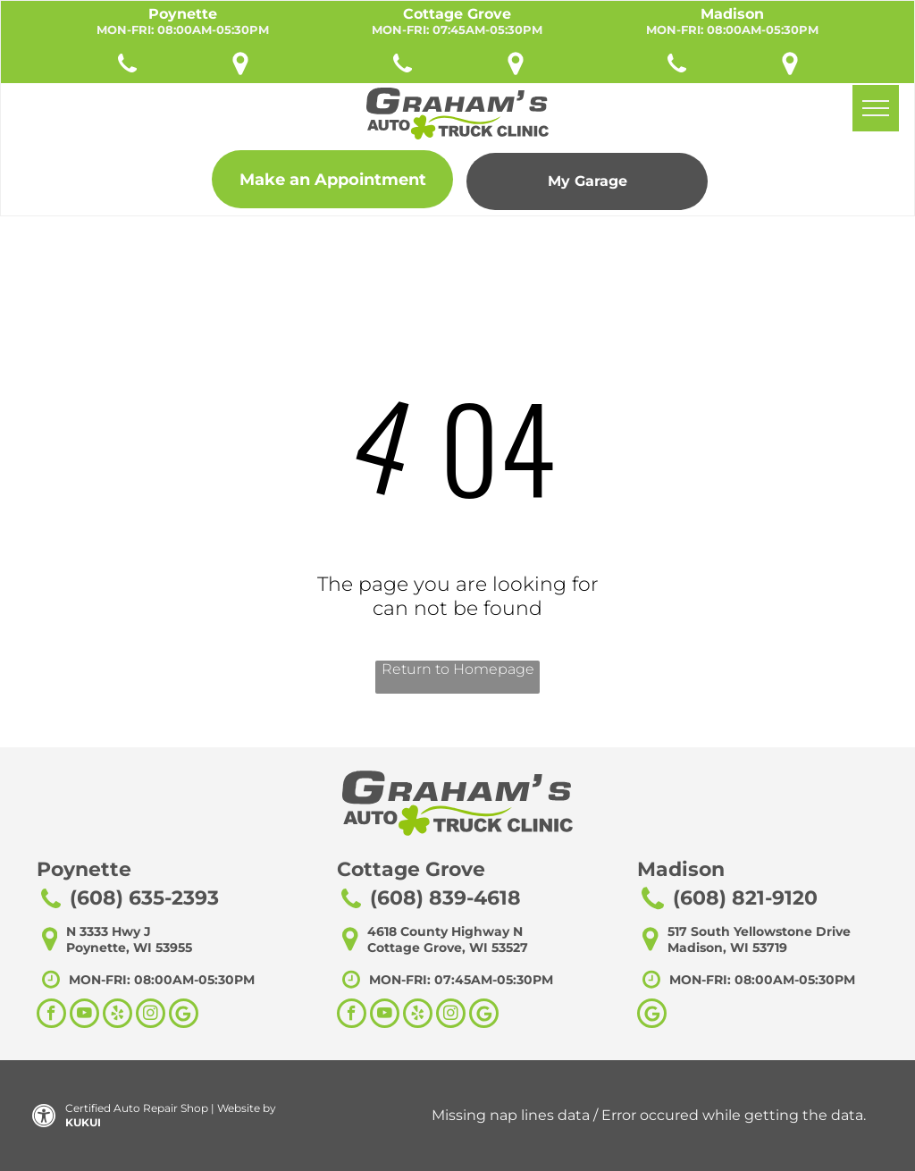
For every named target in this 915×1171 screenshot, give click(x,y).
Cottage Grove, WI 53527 (447, 947)
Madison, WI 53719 (727, 947)
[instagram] (150, 1015)
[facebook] (51, 1015)
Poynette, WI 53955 (129, 947)
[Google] (652, 1015)
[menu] (875, 108)
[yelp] (117, 1015)
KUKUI (83, 1122)
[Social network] (183, 1015)
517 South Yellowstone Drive (759, 931)
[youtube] (84, 1015)
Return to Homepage (458, 669)
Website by (246, 1108)
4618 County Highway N (445, 931)
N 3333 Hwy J (108, 931)
